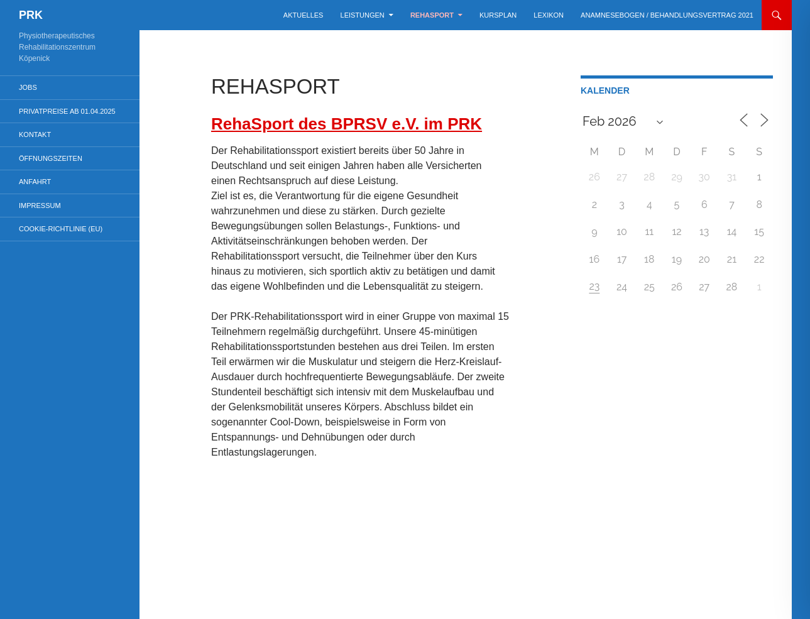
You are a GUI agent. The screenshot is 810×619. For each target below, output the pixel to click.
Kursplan (498, 15)
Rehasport (432, 15)
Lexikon (549, 15)
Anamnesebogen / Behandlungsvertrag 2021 (667, 15)
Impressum (40, 205)
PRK (31, 15)
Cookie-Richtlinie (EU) (60, 229)
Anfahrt (35, 181)
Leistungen (363, 15)
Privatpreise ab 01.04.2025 (67, 111)
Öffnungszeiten (50, 158)
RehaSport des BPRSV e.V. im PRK (346, 123)
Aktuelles (303, 15)
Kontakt (35, 134)
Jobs (28, 87)
